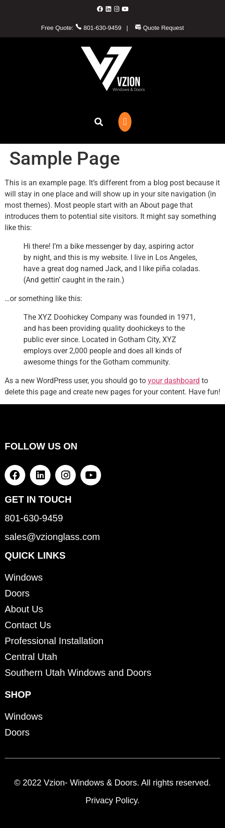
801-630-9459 (98, 27)
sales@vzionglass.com (52, 537)
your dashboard (174, 380)
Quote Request (159, 27)
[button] (98, 122)
